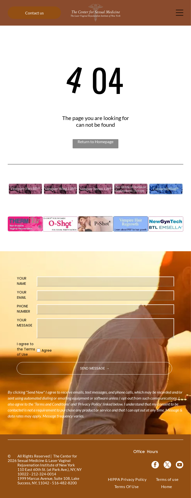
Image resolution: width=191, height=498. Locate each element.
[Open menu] (179, 12)
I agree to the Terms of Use (26, 349)
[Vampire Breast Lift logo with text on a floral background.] (95, 189)
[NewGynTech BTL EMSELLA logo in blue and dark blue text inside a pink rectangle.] (165, 224)
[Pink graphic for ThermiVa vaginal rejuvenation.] (25, 224)
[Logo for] (25, 189)
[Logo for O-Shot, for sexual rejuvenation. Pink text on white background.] (60, 224)
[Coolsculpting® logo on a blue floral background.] (165, 189)
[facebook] (155, 465)
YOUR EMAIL (21, 295)
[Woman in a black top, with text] (95, 224)
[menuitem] (127, 479)
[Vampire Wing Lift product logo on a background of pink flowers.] (60, 189)
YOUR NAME (21, 281)
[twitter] (167, 465)
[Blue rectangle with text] (130, 224)
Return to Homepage (95, 141)
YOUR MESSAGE (24, 323)
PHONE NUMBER (23, 309)
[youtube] (179, 465)
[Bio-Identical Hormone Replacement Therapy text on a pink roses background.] (130, 189)
